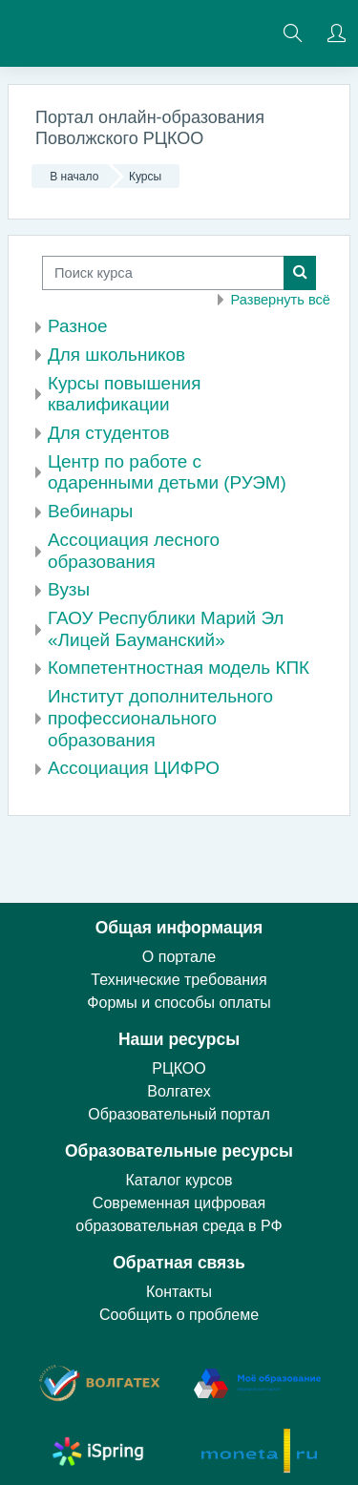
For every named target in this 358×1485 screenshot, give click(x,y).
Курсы (145, 176)
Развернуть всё (280, 299)
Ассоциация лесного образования (134, 551)
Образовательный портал (179, 1114)
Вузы (69, 589)
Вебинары (90, 511)
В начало (74, 176)
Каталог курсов (178, 1180)
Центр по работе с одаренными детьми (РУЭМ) (167, 472)
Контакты (179, 1292)
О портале (179, 957)
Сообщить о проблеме (179, 1315)
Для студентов (108, 433)
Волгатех (178, 1091)
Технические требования (178, 980)
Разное (77, 326)
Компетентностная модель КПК (178, 668)
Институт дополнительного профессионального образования (160, 717)
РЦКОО (179, 1068)
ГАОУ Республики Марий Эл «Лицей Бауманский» (166, 629)
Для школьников (116, 355)
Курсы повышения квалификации (124, 394)
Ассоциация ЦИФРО (134, 768)
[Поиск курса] (163, 273)
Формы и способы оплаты (178, 1002)
